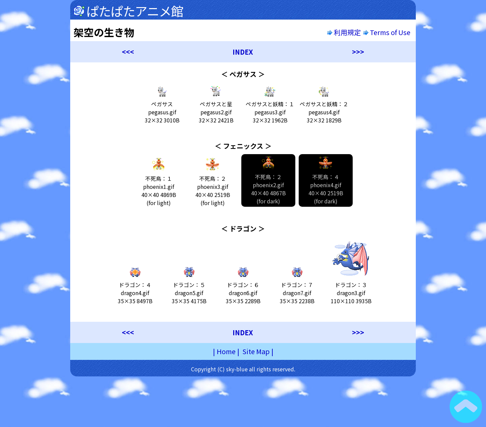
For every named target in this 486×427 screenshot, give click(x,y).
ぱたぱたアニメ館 (134, 10)
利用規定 (344, 32)
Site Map (256, 351)
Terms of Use (387, 32)
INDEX (243, 52)
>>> (358, 52)
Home (226, 351)
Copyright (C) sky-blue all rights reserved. (243, 369)
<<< (128, 52)
